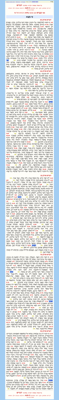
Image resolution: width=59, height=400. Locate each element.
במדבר (25, 5)
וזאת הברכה (30, 10)
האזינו (10, 8)
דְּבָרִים (39, 13)
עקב (40, 8)
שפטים (33, 8)
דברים (19, 5)
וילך (14, 8)
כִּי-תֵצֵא (29, 17)
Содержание (23, 1)
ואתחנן (44, 8)
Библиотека (18, 1)
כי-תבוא (22, 8)
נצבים (17, 8)
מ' (15, 13)
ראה (37, 8)
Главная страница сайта (10, 1)
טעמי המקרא (35, 1)
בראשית (39, 5)
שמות (34, 5)
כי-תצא (27, 8)
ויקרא (30, 5)
